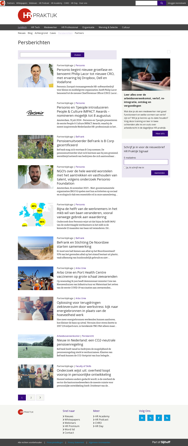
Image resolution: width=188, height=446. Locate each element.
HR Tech (35, 27)
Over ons (83, 3)
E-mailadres (130, 157)
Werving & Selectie (108, 27)
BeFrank (80, 136)
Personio (80, 65)
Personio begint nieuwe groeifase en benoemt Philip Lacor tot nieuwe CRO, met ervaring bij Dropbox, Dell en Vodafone (85, 75)
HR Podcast (44, 3)
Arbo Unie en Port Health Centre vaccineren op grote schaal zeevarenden (87, 274)
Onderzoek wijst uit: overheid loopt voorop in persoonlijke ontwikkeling (84, 372)
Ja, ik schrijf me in (135, 167)
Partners (11, 3)
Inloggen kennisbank (177, 3)
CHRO (66, 3)
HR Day (74, 3)
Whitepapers (21, 3)
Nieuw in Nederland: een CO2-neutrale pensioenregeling (86, 342)
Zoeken (77, 55)
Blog (30, 33)
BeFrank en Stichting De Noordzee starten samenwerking (83, 244)
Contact (69, 432)
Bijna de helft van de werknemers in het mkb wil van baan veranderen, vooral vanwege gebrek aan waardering (87, 212)
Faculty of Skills (83, 366)
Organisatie (88, 27)
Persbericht (88, 335)
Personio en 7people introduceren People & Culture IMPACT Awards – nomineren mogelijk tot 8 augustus (84, 111)
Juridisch (22, 27)
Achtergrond (41, 33)
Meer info (160, 133)
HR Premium (72, 426)
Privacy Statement (76, 442)
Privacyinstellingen (55, 442)
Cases (53, 33)
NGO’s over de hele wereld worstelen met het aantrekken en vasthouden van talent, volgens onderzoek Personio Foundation (87, 177)
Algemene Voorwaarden (99, 442)
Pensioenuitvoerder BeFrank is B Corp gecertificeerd (85, 143)
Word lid (70, 429)
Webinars (33, 3)
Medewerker (50, 27)
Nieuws (22, 33)
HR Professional (69, 27)
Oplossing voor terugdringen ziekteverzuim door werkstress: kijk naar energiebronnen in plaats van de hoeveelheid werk (87, 308)
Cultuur (126, 27)
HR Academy (56, 3)
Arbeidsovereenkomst (68, 335)
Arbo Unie (81, 268)
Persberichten (65, 33)
